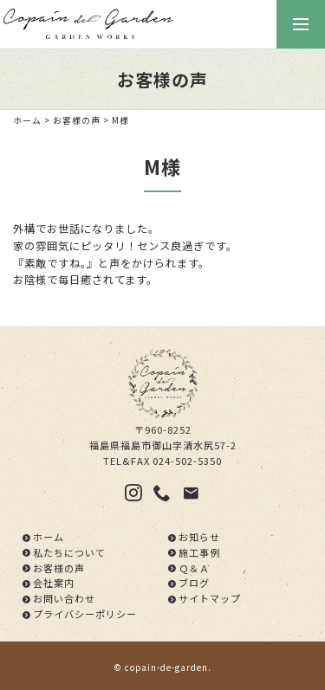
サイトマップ (210, 598)
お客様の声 (77, 120)
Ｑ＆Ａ (194, 568)
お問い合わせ (64, 598)
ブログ (194, 583)
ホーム (27, 120)
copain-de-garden (166, 667)
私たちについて (69, 552)
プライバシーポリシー (85, 614)
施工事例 (199, 552)
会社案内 (54, 583)
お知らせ (199, 537)
